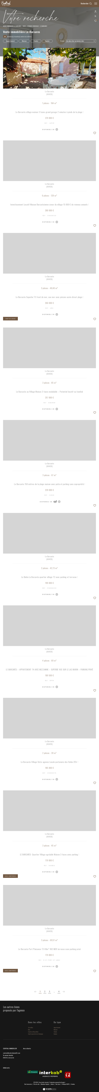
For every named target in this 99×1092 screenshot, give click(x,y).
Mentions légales (45, 1084)
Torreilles (30, 1027)
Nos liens (58, 1084)
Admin (52, 1084)
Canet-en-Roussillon (33, 1032)
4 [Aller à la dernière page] (58, 991)
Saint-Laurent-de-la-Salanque (35, 1034)
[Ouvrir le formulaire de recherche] (86, 3)
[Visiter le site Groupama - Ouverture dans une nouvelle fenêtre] (32, 1071)
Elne (29, 1030)
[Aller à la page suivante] (63, 991)
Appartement (57, 1027)
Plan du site (37, 1084)
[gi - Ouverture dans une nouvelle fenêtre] (68, 1075)
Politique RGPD (65, 1084)
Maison (55, 1030)
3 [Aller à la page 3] (49, 991)
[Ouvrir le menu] (95, 3)
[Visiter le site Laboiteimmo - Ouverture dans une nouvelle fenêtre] (49, 1087)
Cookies (73, 1084)
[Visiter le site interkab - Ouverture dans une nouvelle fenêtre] (50, 1073)
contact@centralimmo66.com (11, 1053)
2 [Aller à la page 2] (44, 991)
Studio (55, 1032)
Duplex (55, 1034)
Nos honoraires (28, 1084)
